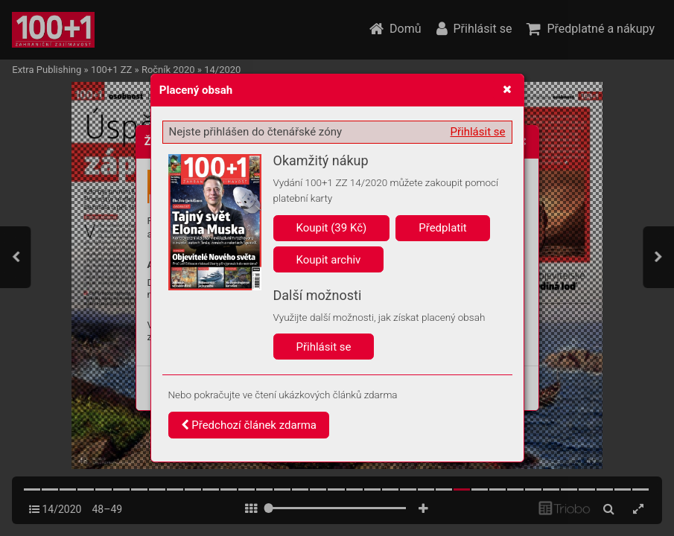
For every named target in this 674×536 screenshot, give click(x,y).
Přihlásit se (478, 131)
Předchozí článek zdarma (249, 425)
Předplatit (443, 227)
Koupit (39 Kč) (331, 227)
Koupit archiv (328, 260)
